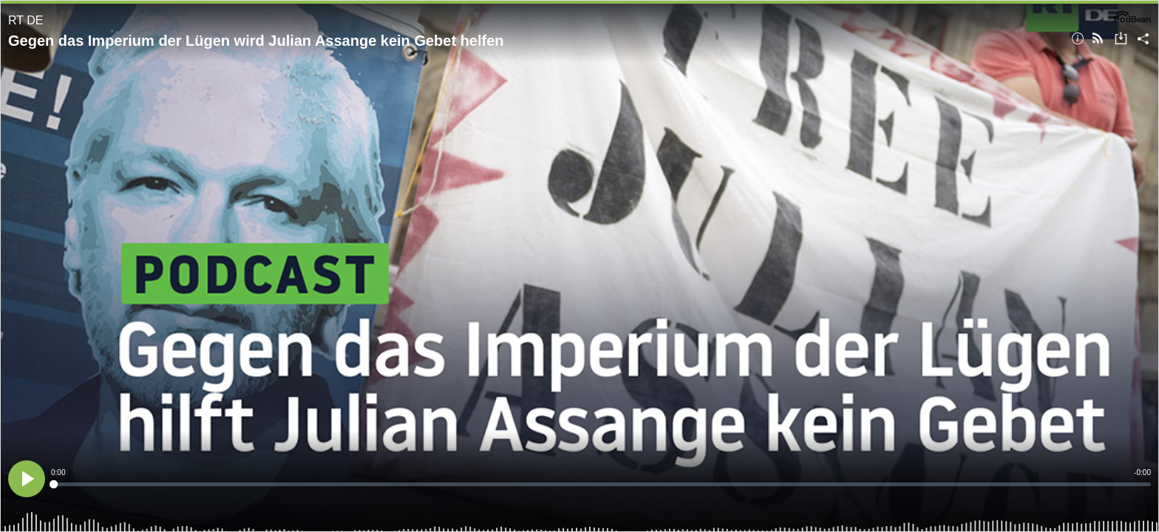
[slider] (601, 484)
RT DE (25, 20)
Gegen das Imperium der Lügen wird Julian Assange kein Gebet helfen (256, 41)
